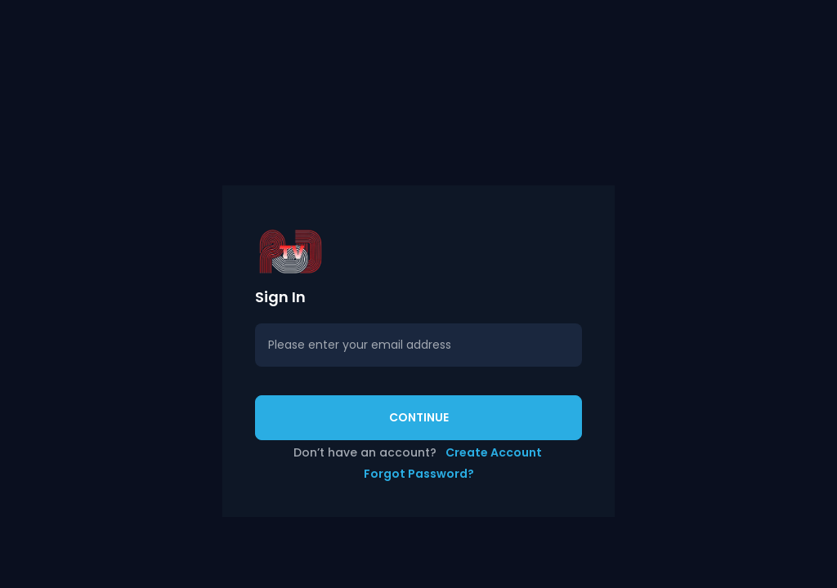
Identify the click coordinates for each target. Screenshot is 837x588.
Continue (419, 417)
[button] (418, 251)
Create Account (493, 452)
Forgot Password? (419, 474)
